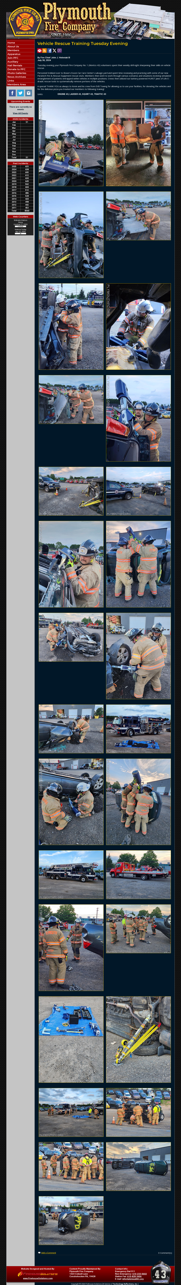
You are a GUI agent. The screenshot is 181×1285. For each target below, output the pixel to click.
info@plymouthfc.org (133, 1279)
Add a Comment (48, 1252)
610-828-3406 (134, 1276)
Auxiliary (12, 61)
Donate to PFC (16, 69)
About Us (13, 46)
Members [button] (13, 50)
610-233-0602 (139, 1274)
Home (11, 42)
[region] (20, 63)
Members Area (16, 84)
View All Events (20, 113)
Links (10, 80)
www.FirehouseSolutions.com (38, 1278)
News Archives (16, 76)
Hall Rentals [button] (14, 65)
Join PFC (12, 57)
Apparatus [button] (13, 54)
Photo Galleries (16, 73)
